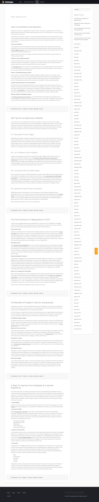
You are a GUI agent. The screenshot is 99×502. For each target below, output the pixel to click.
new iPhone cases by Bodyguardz (21, 245)
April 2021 (76, 144)
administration (21, 90)
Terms (18, 492)
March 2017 (77, 254)
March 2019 (77, 215)
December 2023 (78, 73)
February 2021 (77, 151)
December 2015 (78, 283)
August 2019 (77, 199)
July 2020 (76, 170)
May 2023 (76, 86)
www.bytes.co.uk (17, 66)
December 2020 (78, 157)
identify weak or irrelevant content (22, 344)
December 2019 (78, 190)
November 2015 (78, 287)
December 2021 (78, 125)
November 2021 (78, 128)
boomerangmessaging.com (25, 437)
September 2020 (78, 167)
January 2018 (77, 238)
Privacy (24, 492)
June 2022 (76, 112)
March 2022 (77, 122)
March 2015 (77, 309)
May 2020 (76, 177)
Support (42, 2)
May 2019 (76, 209)
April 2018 (76, 232)
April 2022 (76, 118)
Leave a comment (39, 109)
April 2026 (76, 47)
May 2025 (76, 57)
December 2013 (78, 325)
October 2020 (77, 164)
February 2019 (77, 219)
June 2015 (76, 303)
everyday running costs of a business (21, 96)
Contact (9, 496)
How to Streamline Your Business (26, 26)
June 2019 (76, 206)
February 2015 (77, 312)
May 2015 (76, 306)
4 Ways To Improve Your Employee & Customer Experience (32, 386)
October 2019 (77, 193)
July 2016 (76, 264)
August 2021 (77, 135)
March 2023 (77, 92)
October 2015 (77, 290)
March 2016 (77, 274)
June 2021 (76, 138)
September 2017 (78, 245)
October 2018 (77, 228)
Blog (37, 2)
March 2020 (77, 183)
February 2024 (77, 67)
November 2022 (78, 105)
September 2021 (78, 131)
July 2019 (76, 202)
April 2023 (76, 89)
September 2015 (78, 293)
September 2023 (78, 80)
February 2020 (77, 186)
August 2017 (77, 248)
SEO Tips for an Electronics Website (27, 118)
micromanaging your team (17, 50)
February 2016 (77, 277)
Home (20, 2)
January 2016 (77, 280)
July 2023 (76, 83)
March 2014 (77, 322)
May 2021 (76, 141)
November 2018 (78, 225)
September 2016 (78, 261)
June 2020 (76, 173)
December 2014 (78, 319)
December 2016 (78, 257)
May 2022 (76, 115)
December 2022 (78, 102)
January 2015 (77, 316)
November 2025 (78, 50)
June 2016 (76, 267)
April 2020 (76, 180)
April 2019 (76, 212)
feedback (13, 406)
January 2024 (77, 70)
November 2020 (78, 160)
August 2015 (77, 296)
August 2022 (77, 109)
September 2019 (78, 196)
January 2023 (77, 99)
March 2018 (77, 235)
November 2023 (78, 76)
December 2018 (78, 222)
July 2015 (76, 299)
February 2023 (77, 96)
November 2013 (78, 329)
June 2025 (76, 54)
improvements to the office (21, 411)
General (31, 109)
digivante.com (50, 334)
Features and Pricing (29, 2)
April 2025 (76, 60)
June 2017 (76, 251)
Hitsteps (25, 109)
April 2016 (76, 270)
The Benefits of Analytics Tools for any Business (32, 302)
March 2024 (77, 63)
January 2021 (77, 154)
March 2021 (77, 148)
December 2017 (78, 241)
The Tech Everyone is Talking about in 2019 (30, 219)
